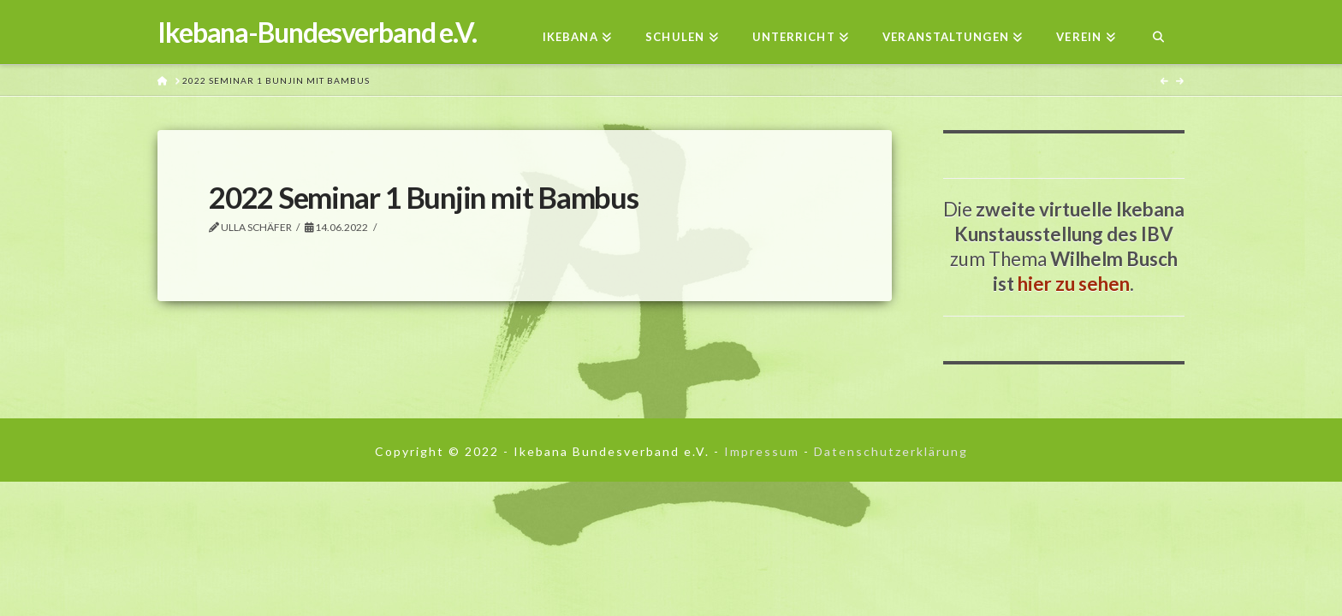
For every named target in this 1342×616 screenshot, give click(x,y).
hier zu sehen (1074, 283)
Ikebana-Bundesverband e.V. (317, 32)
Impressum (761, 451)
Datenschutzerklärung (891, 451)
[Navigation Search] (1158, 32)
